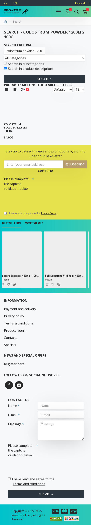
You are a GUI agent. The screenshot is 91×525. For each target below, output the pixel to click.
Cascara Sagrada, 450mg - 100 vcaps (21, 275)
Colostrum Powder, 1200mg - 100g (15, 128)
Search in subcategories (24, 64)
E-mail (12, 415)
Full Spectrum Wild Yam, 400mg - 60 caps (66, 275)
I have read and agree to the (30, 213)
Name (12, 405)
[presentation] (32, 199)
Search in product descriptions (29, 68)
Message (15, 424)
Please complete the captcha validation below (16, 184)
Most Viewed (34, 223)
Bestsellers (11, 223)
